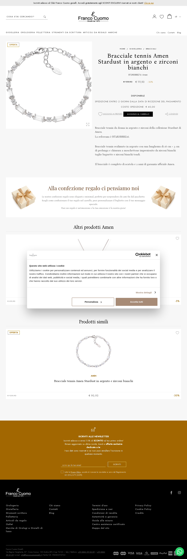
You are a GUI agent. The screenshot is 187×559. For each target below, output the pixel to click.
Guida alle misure (102, 516)
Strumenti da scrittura (67, 28)
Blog (179, 28)
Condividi (171, 109)
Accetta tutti (136, 302)
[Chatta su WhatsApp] (179, 551)
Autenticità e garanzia (104, 513)
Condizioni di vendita (104, 509)
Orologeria (28, 28)
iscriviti (114, 460)
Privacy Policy (76, 468)
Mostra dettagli (144, 292)
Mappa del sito (100, 524)
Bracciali (151, 44)
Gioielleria (12, 28)
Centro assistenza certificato (108, 520)
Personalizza (93, 302)
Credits (139, 509)
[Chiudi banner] (157, 255)
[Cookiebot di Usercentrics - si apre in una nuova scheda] (138, 255)
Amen (145, 70)
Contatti (171, 28)
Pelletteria (43, 28)
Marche (112, 28)
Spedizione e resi (102, 505)
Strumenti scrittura (16, 509)
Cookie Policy (143, 505)
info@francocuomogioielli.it (31, 551)
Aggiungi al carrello (138, 109)
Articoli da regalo (95, 28)
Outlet (9, 520)
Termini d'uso (100, 501)
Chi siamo (161, 28)
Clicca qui (149, 3)
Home (122, 44)
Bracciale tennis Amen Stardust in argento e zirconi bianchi (93, 377)
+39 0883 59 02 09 (86, 548)
